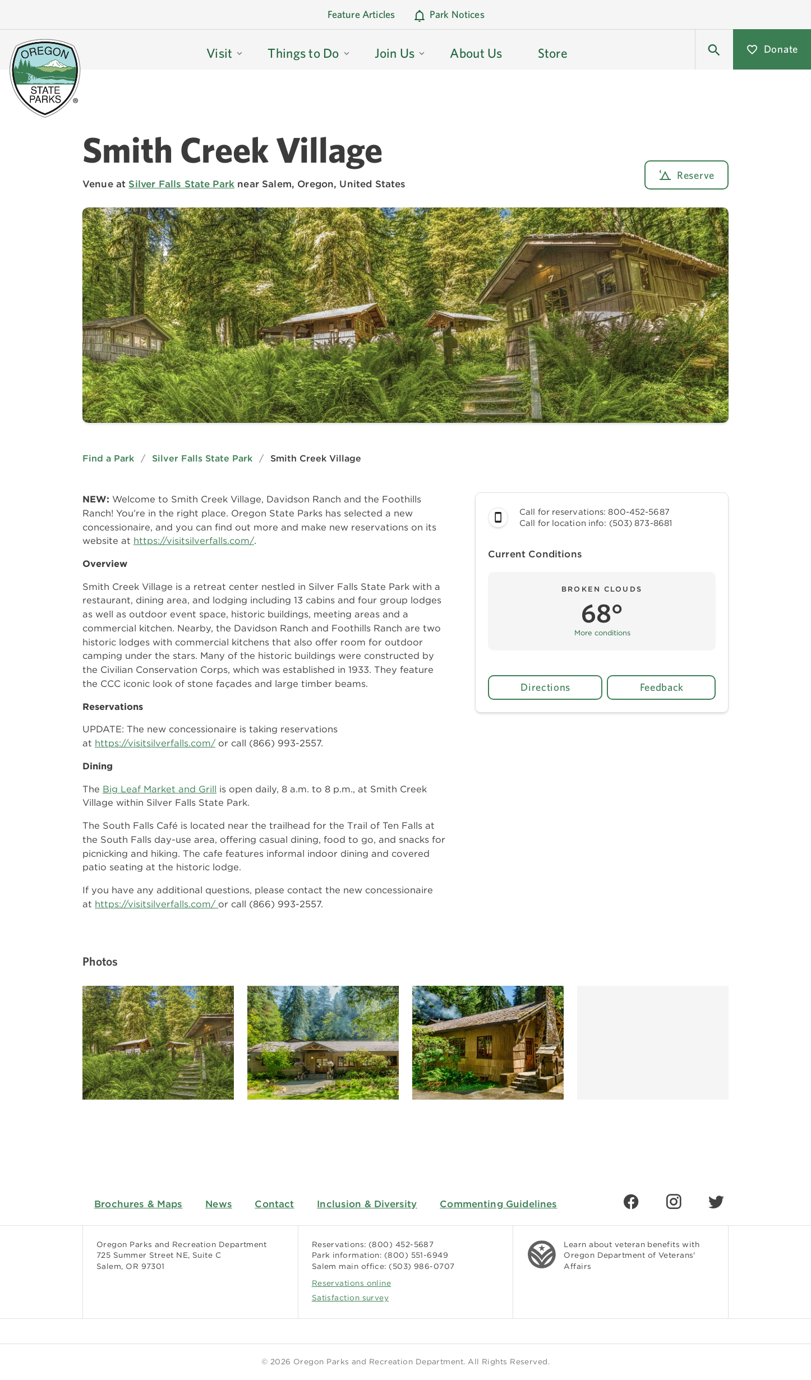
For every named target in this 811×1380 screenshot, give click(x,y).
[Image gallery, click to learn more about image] (158, 1043)
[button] (714, 49)
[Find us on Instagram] (673, 1201)
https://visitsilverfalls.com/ (193, 540)
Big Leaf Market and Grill (159, 789)
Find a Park (108, 458)
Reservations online (351, 1283)
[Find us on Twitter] (716, 1201)
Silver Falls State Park (181, 184)
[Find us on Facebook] (631, 1201)
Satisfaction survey (350, 1297)
